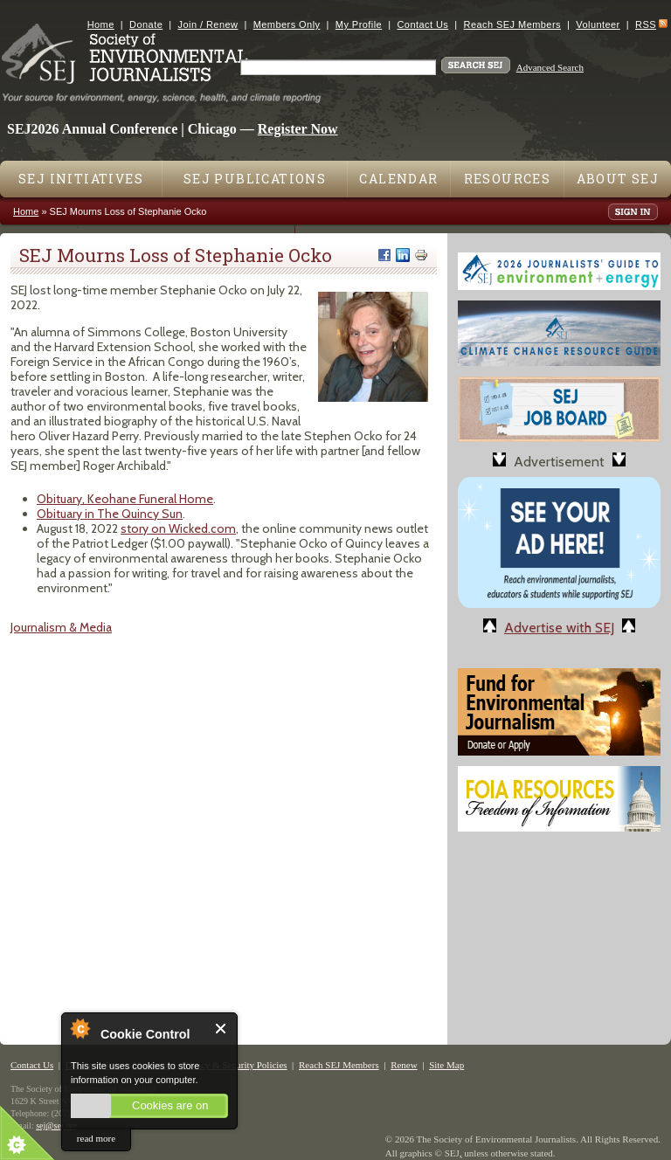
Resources (507, 178)
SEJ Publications (254, 178)
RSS (645, 24)
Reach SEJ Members (512, 24)
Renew (404, 1065)
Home (100, 24)
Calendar (398, 178)
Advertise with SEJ (559, 627)
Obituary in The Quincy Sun (110, 513)
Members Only (287, 24)
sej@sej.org (56, 1125)
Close (221, 1028)
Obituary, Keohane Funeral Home (125, 499)
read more (96, 1138)
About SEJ (618, 178)
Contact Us (422, 24)
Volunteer (597, 24)
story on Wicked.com (178, 528)
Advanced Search (550, 67)
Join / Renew (208, 24)
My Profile (359, 24)
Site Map (446, 1065)
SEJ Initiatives (80, 178)
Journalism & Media (61, 627)
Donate (146, 24)
